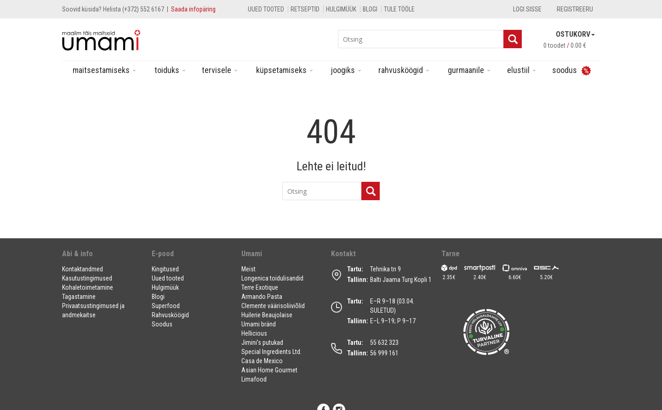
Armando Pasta (261, 296)
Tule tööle (399, 9)
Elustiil (521, 70)
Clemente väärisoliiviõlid (273, 305)
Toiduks (170, 70)
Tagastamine (79, 296)
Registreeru (575, 9)
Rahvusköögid (403, 70)
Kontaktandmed (82, 269)
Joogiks (346, 70)
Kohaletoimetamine (87, 287)
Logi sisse (527, 9)
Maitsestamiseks (104, 70)
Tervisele (220, 70)
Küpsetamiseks (284, 70)
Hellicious (254, 333)
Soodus (162, 324)
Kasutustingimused (87, 278)
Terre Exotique (259, 287)
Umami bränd (258, 324)
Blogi (370, 9)
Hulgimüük (341, 9)
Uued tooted (266, 9)
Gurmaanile (469, 70)
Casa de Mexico (262, 361)
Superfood (166, 305)
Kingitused (165, 269)
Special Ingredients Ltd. (271, 351)
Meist (248, 269)
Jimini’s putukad (262, 342)
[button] (101, 257)
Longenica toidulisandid (272, 278)
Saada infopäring (193, 9)
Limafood (254, 379)
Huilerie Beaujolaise (266, 315)
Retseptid (305, 9)
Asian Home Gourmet (269, 370)
